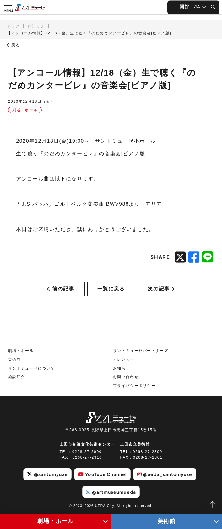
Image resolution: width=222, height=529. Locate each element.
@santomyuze (47, 474)
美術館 (14, 359)
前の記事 (60, 288)
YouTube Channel (102, 474)
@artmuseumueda (111, 492)
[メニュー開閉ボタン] (8, 7)
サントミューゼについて (31, 368)
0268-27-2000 (87, 452)
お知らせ (35, 26)
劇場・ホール (21, 350)
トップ (13, 26)
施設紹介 (16, 377)
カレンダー (123, 359)
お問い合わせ (126, 377)
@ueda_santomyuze (164, 474)
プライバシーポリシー (134, 385)
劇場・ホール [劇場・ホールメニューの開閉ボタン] (55, 521)
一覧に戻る (111, 288)
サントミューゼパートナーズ (141, 350)
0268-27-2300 (147, 452)
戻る (13, 45)
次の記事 (161, 288)
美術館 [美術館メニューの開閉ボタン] (166, 521)
